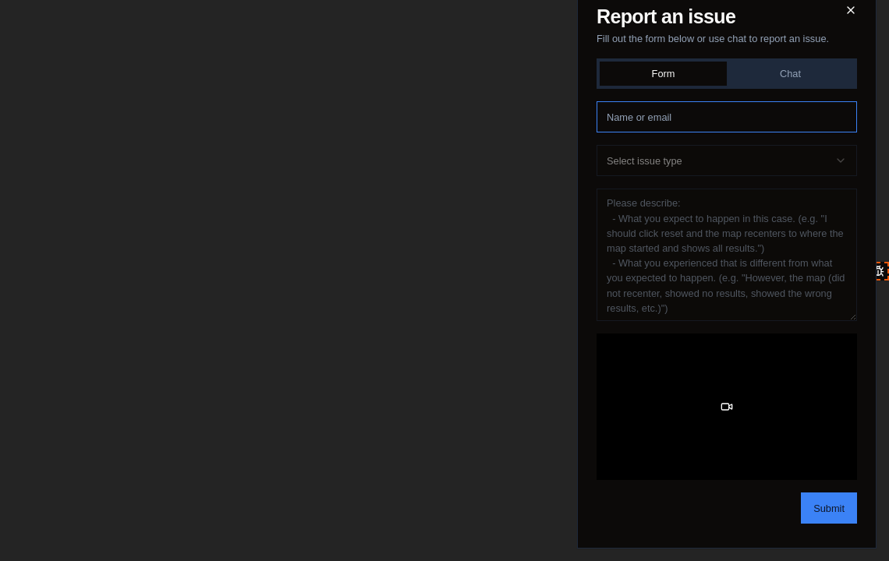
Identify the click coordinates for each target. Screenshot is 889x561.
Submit (829, 508)
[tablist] (727, 73)
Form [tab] (663, 73)
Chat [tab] (790, 73)
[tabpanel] (727, 311)
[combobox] (727, 160)
